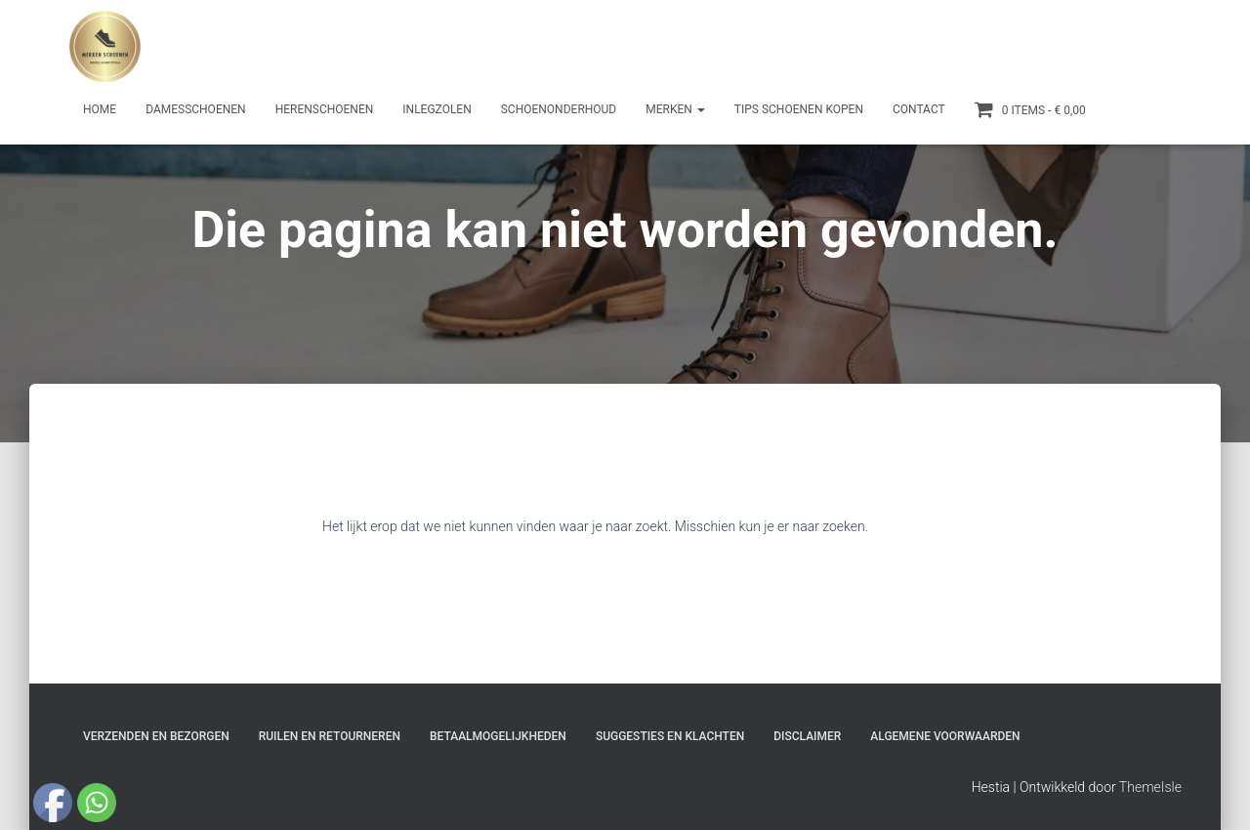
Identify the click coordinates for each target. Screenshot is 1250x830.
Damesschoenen (196, 109)
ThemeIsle (1150, 787)
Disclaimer (807, 736)
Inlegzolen (436, 109)
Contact (919, 109)
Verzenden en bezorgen (156, 736)
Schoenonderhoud (559, 109)
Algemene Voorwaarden (945, 736)
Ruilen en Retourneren (329, 736)
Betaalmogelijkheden (498, 736)
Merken (675, 109)
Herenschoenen (324, 109)
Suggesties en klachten (670, 736)
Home (99, 109)
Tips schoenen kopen (798, 109)
